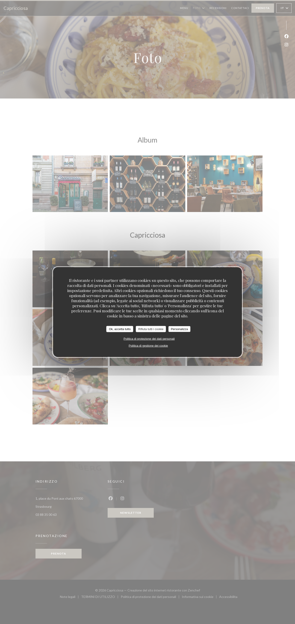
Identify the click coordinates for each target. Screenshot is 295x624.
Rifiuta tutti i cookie (150, 329)
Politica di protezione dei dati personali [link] (149, 338)
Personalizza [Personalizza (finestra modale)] (179, 329)
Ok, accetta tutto (120, 329)
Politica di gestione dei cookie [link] (148, 345)
